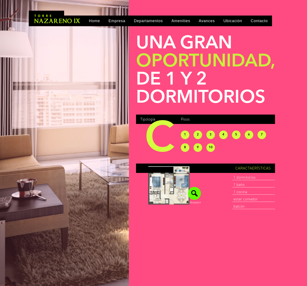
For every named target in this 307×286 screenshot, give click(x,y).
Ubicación (232, 21)
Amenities (180, 21)
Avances (207, 21)
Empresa (117, 21)
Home (94, 21)
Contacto (259, 21)
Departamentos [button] (148, 21)
